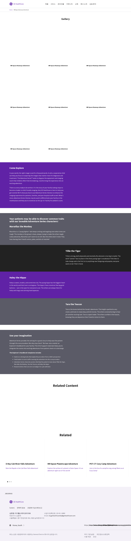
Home (10, 10)
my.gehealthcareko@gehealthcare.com (62, 516)
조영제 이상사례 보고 (34, 508)
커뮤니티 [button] (69, 4)
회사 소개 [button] (84, 4)
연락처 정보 (21, 508)
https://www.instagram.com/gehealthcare (90, 525)
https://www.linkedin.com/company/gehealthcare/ (99, 525)
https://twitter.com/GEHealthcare (95, 525)
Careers (12, 508)
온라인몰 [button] (61, 4)
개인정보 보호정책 (103, 534)
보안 (94, 537)
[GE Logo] (16, 4)
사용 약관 (87, 537)
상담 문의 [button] (92, 4)
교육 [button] (76, 4)
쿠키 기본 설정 (89, 534)
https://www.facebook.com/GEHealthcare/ (85, 525)
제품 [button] (46, 4)
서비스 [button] (53, 4)
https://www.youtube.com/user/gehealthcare (104, 525)
